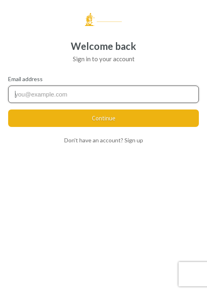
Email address (25, 78)
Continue (103, 118)
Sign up (133, 140)
